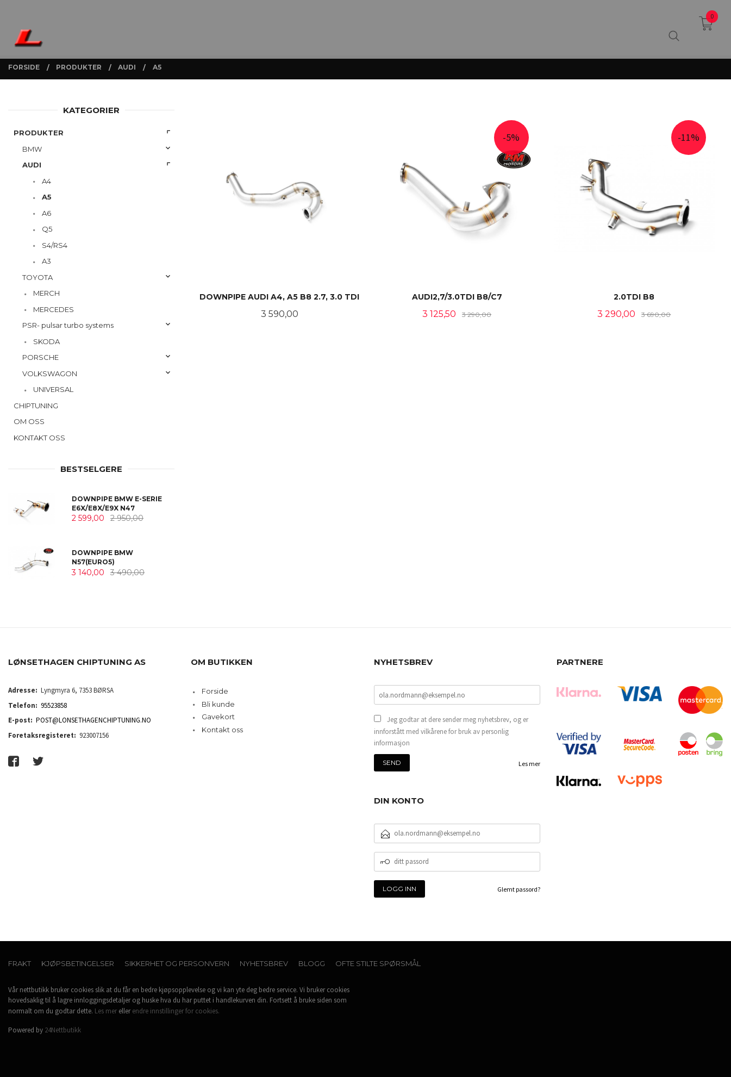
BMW (32, 149)
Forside (215, 691)
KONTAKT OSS (39, 437)
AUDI (31, 164)
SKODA (46, 341)
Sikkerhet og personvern (176, 963)
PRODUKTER (39, 132)
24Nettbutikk (63, 1030)
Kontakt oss (222, 729)
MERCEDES (53, 309)
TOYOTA (37, 277)
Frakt (19, 963)
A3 (46, 261)
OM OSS (29, 421)
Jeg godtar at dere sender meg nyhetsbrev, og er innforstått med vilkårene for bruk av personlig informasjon (451, 731)
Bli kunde (218, 704)
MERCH (46, 293)
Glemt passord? (518, 889)
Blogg (311, 963)
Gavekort (218, 716)
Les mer (529, 763)
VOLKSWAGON (49, 373)
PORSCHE (40, 357)
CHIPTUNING (36, 405)
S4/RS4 (54, 245)
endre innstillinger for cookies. (176, 1011)
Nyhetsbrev (264, 963)
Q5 (47, 229)
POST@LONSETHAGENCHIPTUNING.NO (93, 720)
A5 (47, 196)
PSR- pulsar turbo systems (68, 325)
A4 (46, 181)
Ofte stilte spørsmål (378, 963)
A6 (46, 213)
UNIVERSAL (53, 389)
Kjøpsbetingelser (77, 963)
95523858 (54, 705)
